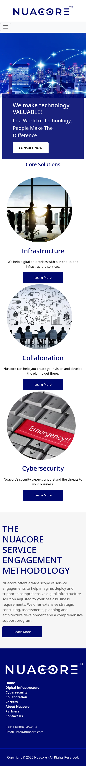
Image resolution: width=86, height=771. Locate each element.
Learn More (43, 277)
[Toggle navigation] (5, 27)
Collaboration (16, 697)
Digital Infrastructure (23, 687)
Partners (12, 711)
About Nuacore (17, 706)
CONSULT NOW (30, 148)
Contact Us (14, 716)
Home (10, 683)
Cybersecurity (16, 692)
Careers (12, 702)
